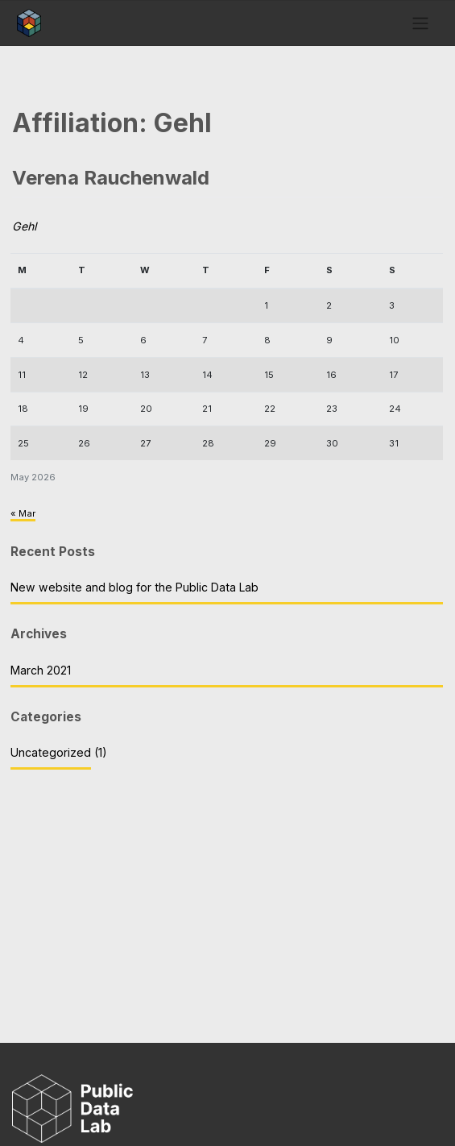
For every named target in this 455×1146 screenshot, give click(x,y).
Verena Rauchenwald (110, 177)
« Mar (22, 513)
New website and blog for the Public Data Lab (134, 587)
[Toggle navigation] (420, 22)
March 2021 (40, 670)
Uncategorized (50, 752)
